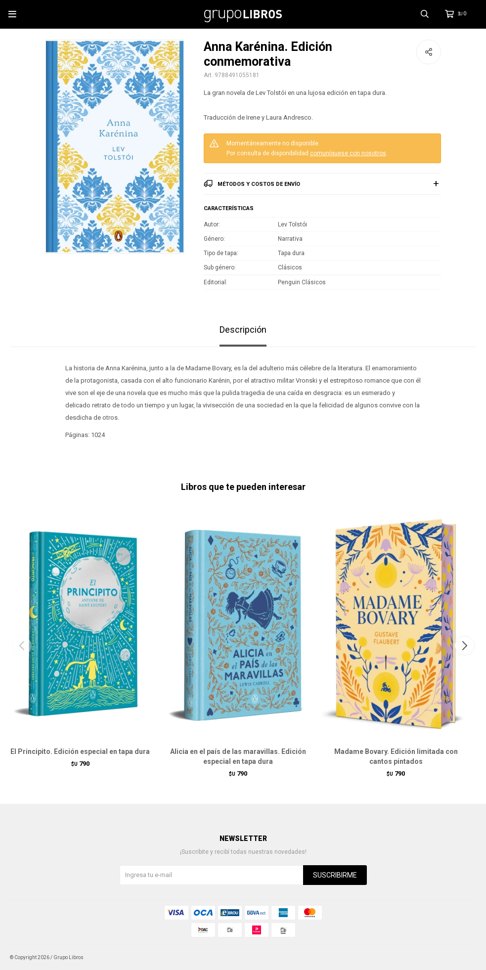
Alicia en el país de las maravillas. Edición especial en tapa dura (238, 756)
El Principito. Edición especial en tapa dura (80, 751)
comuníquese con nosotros (348, 153)
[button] (464, 646)
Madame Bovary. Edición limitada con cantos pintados (396, 756)
